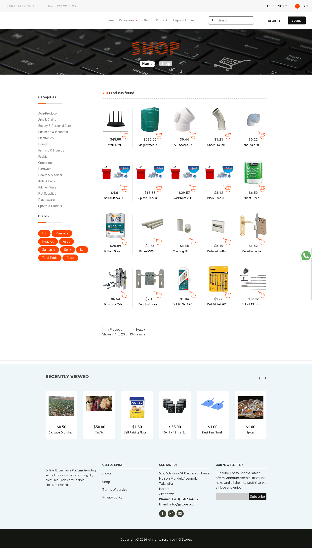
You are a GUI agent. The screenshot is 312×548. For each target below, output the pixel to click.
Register (275, 20)
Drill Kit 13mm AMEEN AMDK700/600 (255, 304)
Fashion (43, 156)
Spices (251, 432)
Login (296, 20)
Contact (161, 20)
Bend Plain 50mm (253, 145)
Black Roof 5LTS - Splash (220, 198)
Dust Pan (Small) (212, 432)
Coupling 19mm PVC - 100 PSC (186, 251)
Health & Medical (50, 175)
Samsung (48, 250)
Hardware (45, 169)
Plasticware (46, 200)
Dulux (70, 258)
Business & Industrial (53, 132)
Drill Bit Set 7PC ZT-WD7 (220, 304)
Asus (66, 241)
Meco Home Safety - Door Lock (255, 251)
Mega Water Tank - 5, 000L (152, 145)
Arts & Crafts (47, 119)
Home (109, 20)
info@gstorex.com (62, 6)
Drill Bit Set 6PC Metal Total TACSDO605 (186, 304)
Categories (126, 20)
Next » (140, 329)
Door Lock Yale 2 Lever (117, 304)
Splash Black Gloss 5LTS (152, 198)
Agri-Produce (47, 113)
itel (82, 250)
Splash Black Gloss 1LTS (117, 198)
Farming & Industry (51, 150)
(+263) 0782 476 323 (185, 499)
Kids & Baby (46, 181)
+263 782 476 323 (20, 6)
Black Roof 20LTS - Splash (186, 198)
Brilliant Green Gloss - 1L (255, 198)
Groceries (45, 163)
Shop (146, 20)
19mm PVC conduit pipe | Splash (152, 251)
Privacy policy (112, 497)
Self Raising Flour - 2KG (137, 432)
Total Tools (50, 258)
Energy (43, 144)
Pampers (62, 233)
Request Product (184, 20)
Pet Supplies (47, 193)
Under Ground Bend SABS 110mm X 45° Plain (220, 145)
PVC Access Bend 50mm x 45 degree (186, 145)
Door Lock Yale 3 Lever (152, 304)
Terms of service (114, 489)
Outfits (99, 432)
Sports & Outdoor (50, 206)
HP (44, 233)
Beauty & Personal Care (54, 126)
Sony (67, 250)
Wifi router (114, 145)
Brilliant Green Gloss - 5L (117, 251)
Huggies (48, 241)
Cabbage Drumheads (61, 432)
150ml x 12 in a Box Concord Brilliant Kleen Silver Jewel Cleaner (175, 432)
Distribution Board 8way (220, 251)
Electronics (46, 138)
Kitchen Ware (47, 187)
